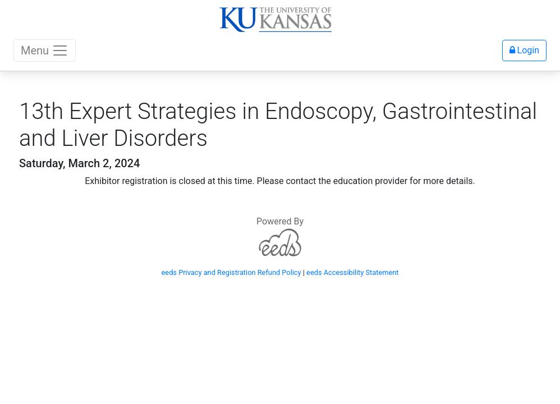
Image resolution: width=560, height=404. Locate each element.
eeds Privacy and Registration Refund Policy (231, 272)
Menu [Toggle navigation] (44, 50)
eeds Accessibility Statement (352, 272)
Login (524, 50)
